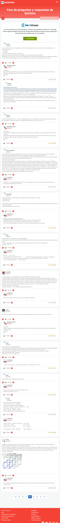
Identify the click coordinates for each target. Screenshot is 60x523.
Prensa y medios (6, 520)
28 (15, 496)
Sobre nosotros (5, 510)
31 (26, 496)
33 (33, 496)
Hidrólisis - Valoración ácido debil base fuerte (13, 218)
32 (30, 496)
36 (44, 496)
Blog (2, 512)
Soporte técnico (36, 520)
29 (19, 496)
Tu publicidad (35, 516)
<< (12, 496)
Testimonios (35, 512)
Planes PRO (4, 518)
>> (47, 496)
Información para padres (8, 514)
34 (37, 496)
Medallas (34, 510)
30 (23, 496)
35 (40, 496)
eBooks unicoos (36, 518)
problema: (25, 238)
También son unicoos (7, 516)
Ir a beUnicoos (30, 38)
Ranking (33, 514)
